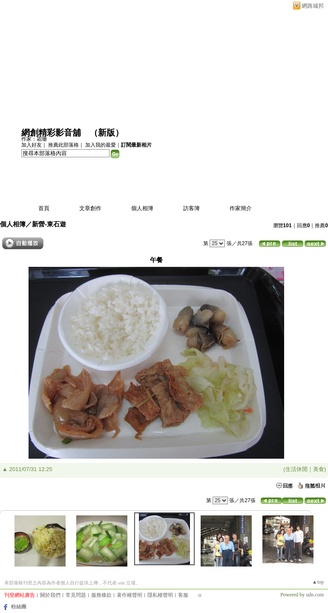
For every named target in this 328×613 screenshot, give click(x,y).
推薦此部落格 (63, 145)
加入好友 (31, 145)
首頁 (43, 208)
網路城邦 (313, 6)
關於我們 (50, 595)
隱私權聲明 (160, 595)
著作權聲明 (129, 595)
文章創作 (90, 208)
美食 (318, 469)
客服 (183, 595)
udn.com (315, 595)
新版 (106, 132)
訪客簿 (191, 208)
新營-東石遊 (49, 224)
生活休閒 (296, 469)
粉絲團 (18, 607)
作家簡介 (241, 208)
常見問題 (76, 595)
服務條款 (101, 595)
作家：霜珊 (34, 139)
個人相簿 (142, 208)
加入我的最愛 (100, 145)
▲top (318, 582)
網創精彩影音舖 (51, 132)
